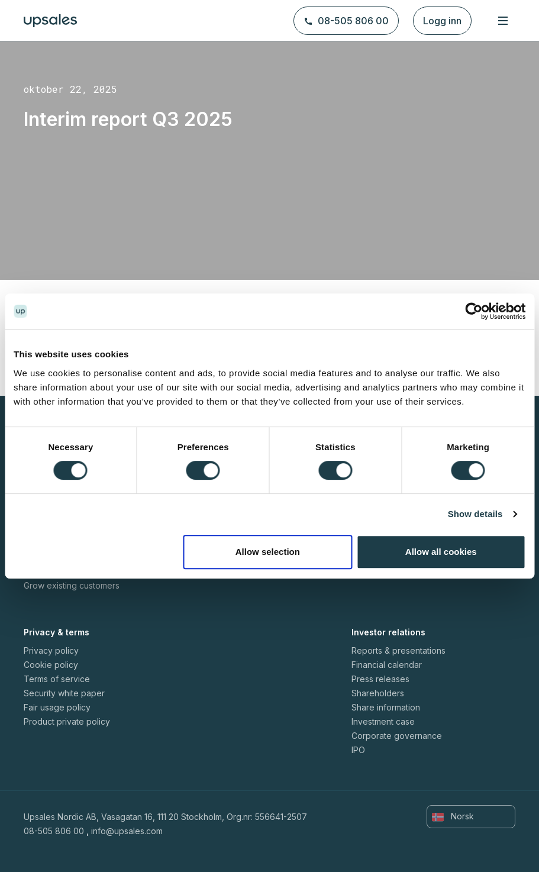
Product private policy (67, 721)
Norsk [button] (453, 816)
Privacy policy (51, 650)
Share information (385, 707)
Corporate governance (396, 736)
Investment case (383, 721)
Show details (475, 514)
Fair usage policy (57, 707)
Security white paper (64, 693)
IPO (358, 750)
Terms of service (57, 679)
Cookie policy (51, 665)
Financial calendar (386, 665)
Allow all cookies (441, 552)
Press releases (380, 679)
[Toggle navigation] (502, 20)
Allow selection (267, 552)
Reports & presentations (398, 650)
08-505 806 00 (346, 20)
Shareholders (377, 693)
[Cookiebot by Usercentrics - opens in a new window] (473, 311)
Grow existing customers (72, 585)
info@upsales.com (127, 831)
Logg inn (442, 21)
